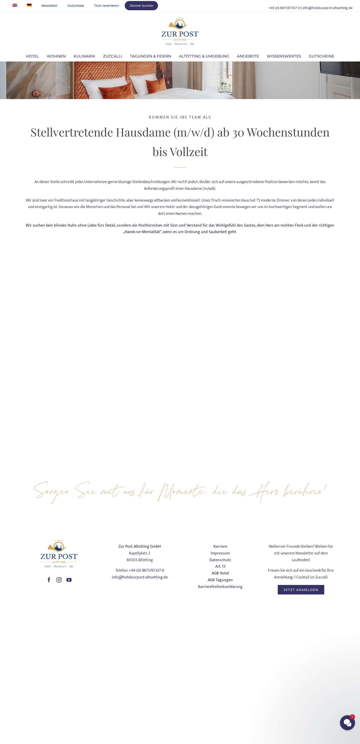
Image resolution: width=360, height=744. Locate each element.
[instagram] (59, 579)
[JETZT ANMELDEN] (301, 589)
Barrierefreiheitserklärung (220, 586)
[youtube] (69, 579)
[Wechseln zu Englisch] (15, 5)
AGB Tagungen (220, 580)
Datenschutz (220, 560)
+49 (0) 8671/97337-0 (284, 8)
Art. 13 (220, 566)
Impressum (220, 553)
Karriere (220, 546)
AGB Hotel (220, 573)
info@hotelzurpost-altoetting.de (328, 8)
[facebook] (49, 579)
